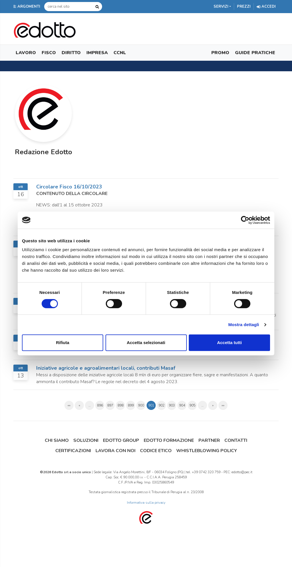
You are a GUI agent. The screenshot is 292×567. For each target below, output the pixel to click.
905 (192, 405)
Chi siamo (57, 440)
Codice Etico (156, 451)
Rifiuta (62, 342)
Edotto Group (121, 440)
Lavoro (26, 53)
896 (100, 405)
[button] (27, 6)
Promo (220, 53)
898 (120, 405)
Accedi (266, 6)
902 (162, 405)
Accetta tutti (229, 342)
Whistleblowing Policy (206, 451)
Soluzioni (85, 440)
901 (151, 405)
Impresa (97, 53)
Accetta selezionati (146, 342)
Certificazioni (73, 451)
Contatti (235, 440)
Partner (209, 440)
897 (110, 405)
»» (223, 405)
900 (141, 405)
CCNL (119, 53)
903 (172, 405)
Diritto (71, 53)
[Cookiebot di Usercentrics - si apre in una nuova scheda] (245, 220)
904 (182, 405)
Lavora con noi (115, 451)
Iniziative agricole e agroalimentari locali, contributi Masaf (105, 368)
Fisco (49, 53)
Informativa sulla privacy (146, 502)
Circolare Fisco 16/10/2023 (69, 186)
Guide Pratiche (255, 53)
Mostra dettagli (243, 324)
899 (131, 405)
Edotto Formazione (169, 440)
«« (69, 405)
